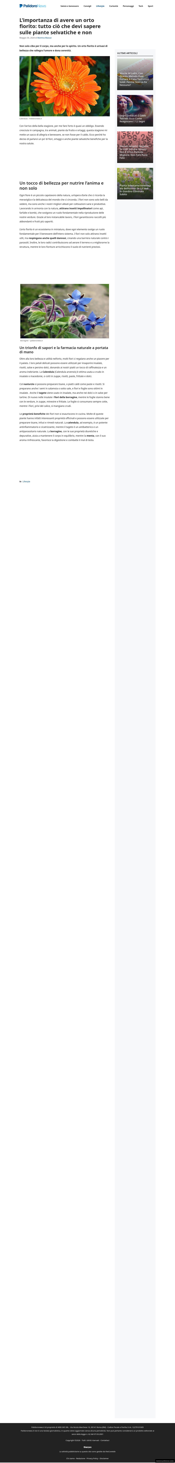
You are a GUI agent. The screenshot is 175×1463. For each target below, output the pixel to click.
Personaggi (128, 6)
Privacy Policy (92, 1458)
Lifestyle (100, 6)
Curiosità (113, 6)
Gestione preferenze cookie (165, 1461)
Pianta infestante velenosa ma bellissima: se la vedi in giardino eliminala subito (135, 190)
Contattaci (105, 1440)
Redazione (80, 1458)
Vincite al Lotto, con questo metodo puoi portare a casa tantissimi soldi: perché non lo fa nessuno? (134, 79)
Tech (141, 6)
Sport (150, 6)
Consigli (87, 6)
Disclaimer (104, 1458)
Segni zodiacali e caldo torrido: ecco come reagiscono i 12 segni (133, 118)
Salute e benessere (70, 6)
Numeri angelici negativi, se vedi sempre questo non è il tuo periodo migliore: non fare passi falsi (134, 152)
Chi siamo (70, 1458)
